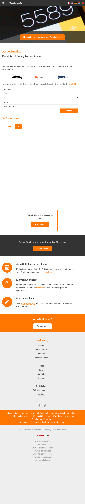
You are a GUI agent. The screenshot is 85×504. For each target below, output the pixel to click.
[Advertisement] (42, 24)
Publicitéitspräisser (41, 390)
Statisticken (41, 386)
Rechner (40, 288)
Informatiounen (41, 358)
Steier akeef (42, 248)
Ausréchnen (47, 272)
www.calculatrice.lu (42, 442)
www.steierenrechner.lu (42, 454)
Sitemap (41, 378)
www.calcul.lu (42, 445)
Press (41, 366)
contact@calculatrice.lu (45, 422)
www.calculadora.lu (42, 460)
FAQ (41, 370)
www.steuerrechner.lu (42, 457)
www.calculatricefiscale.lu (42, 448)
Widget (41, 394)
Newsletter (41, 374)
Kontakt (41, 353)
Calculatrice (15, 3)
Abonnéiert (40, 224)
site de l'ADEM (72, 84)
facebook (61, 422)
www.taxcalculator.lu (42, 451)
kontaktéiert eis (28, 303)
